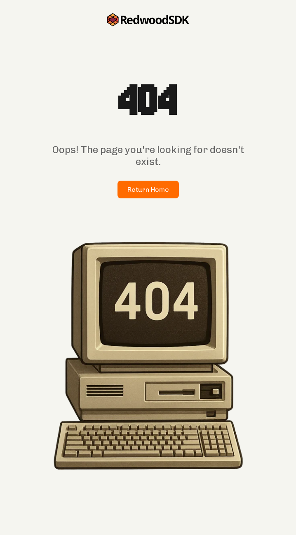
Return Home (148, 189)
